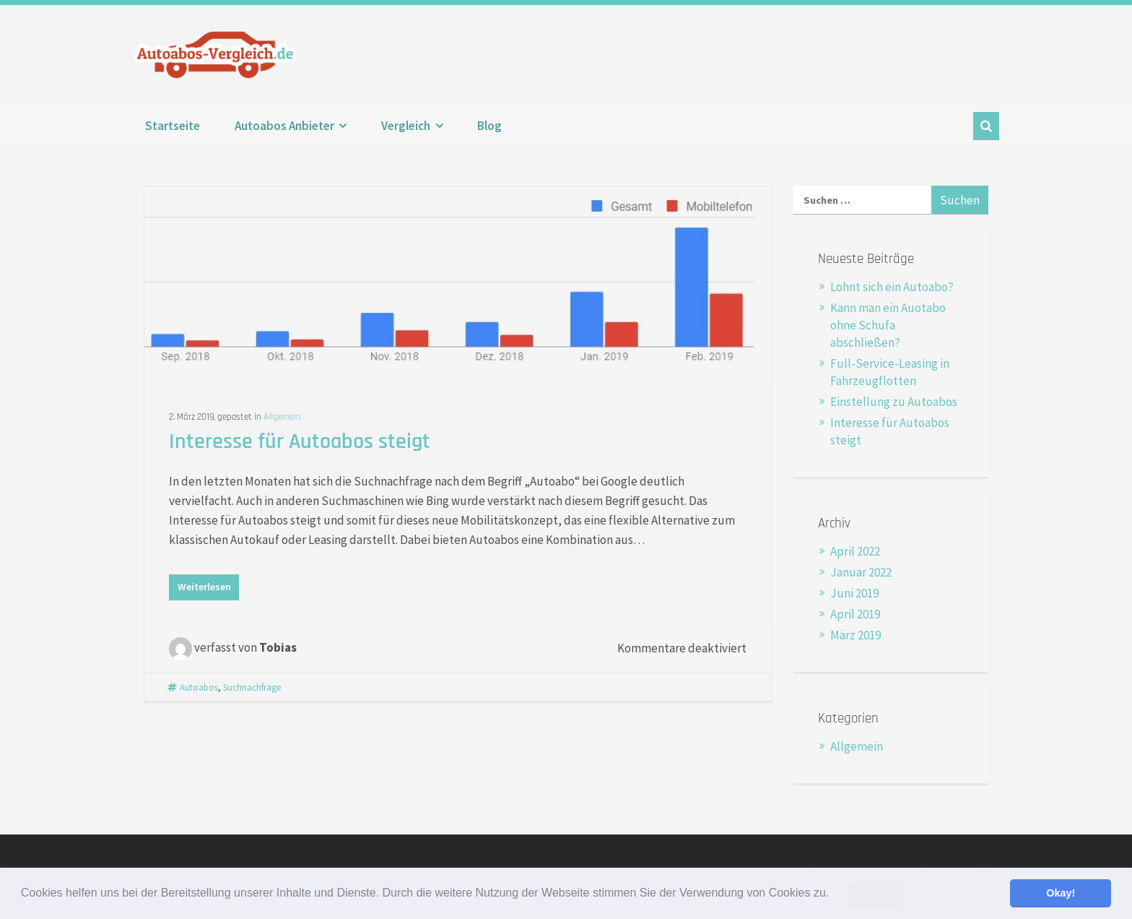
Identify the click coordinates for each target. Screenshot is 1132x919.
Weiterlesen (204, 586)
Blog (489, 126)
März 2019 (855, 635)
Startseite (172, 126)
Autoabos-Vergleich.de (219, 54)
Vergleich (405, 126)
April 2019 (855, 614)
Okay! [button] (1060, 893)
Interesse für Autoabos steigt (299, 441)
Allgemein (282, 417)
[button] (834, 894)
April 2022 (855, 551)
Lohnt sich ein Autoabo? (892, 287)
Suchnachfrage (252, 687)
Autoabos (199, 687)
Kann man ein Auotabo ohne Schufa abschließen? (888, 325)
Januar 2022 (861, 572)
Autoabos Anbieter (284, 126)
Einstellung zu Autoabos (893, 402)
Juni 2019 (854, 593)
